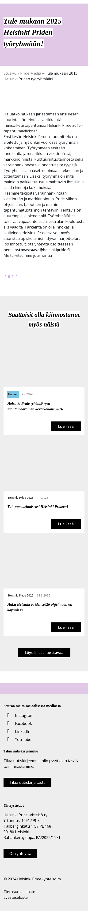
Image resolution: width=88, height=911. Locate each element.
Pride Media (30, 73)
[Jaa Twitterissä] (9, 276)
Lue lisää (66, 426)
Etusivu (10, 73)
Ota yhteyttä (20, 853)
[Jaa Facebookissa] (5, 276)
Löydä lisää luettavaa (44, 652)
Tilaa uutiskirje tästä (27, 782)
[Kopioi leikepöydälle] (16, 276)
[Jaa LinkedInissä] (13, 276)
